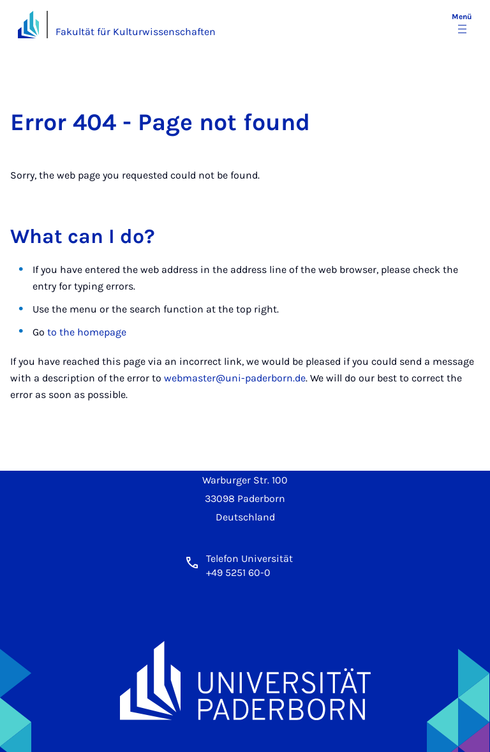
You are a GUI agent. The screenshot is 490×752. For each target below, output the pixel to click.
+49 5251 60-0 (238, 572)
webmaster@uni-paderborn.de (235, 378)
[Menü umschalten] (462, 24)
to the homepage (86, 332)
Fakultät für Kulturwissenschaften (136, 32)
